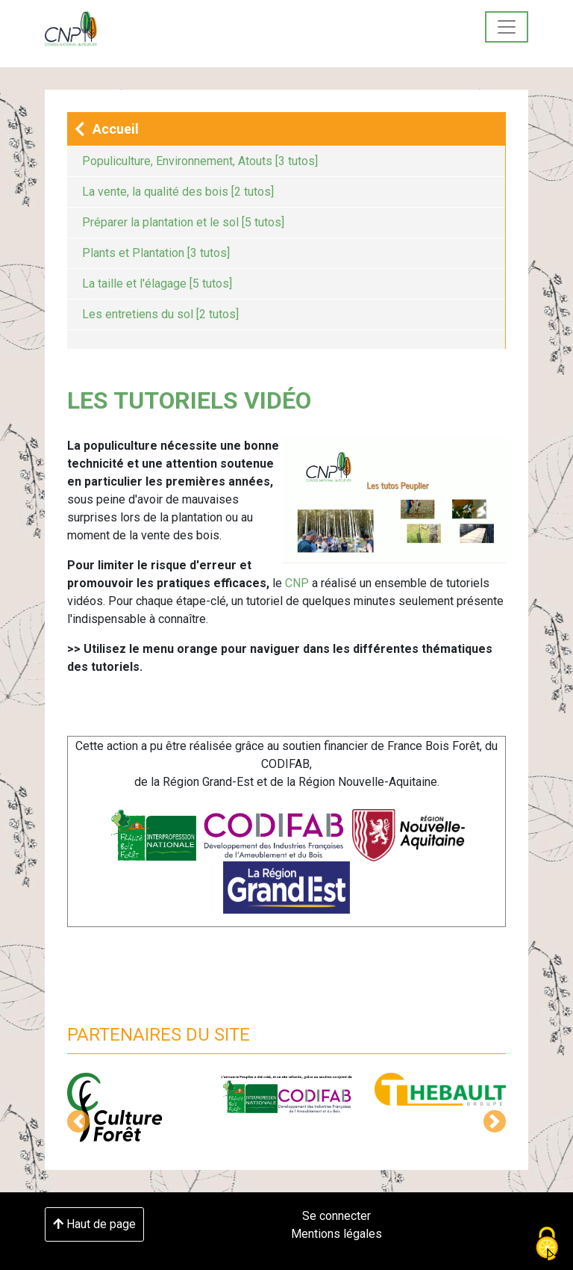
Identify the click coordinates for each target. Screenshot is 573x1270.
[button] (78, 1121)
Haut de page (94, 1224)
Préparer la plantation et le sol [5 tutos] (183, 222)
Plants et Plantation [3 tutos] (156, 253)
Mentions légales (336, 1234)
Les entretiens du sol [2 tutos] (160, 314)
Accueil (107, 129)
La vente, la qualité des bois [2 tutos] (178, 192)
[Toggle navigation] (506, 27)
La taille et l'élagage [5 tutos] (157, 283)
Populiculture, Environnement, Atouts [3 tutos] (200, 161)
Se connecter (336, 1216)
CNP (297, 583)
